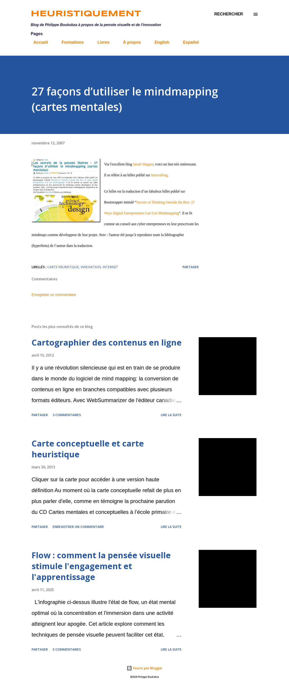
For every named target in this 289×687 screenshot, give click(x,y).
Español (188, 42)
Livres (101, 42)
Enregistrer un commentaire (54, 295)
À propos (129, 42)
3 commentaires (67, 415)
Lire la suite (171, 415)
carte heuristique (63, 267)
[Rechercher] (228, 14)
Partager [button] (190, 267)
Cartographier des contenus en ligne (107, 342)
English (159, 42)
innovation (91, 267)
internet (110, 267)
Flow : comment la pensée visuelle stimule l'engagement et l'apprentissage (101, 566)
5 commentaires (67, 649)
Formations (70, 42)
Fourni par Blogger (144, 668)
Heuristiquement (86, 14)
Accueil (38, 42)
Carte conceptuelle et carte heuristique (88, 449)
